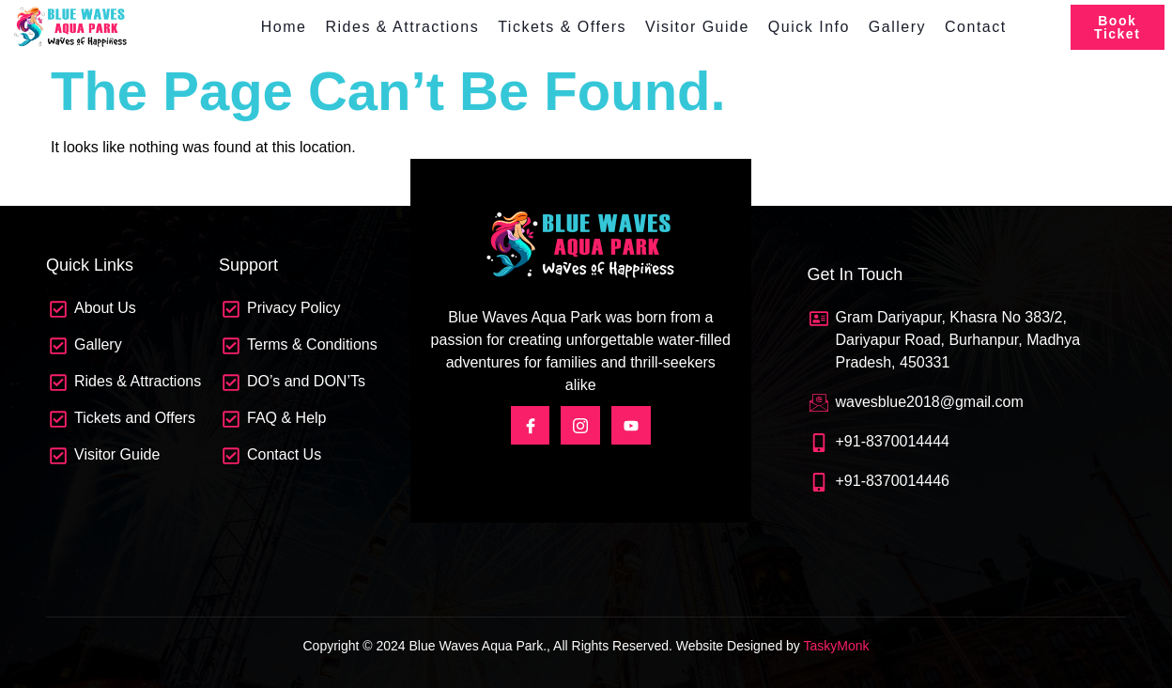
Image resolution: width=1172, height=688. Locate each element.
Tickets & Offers (562, 27)
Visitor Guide (697, 27)
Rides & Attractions (402, 27)
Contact (976, 27)
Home (284, 27)
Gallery (897, 27)
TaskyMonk (836, 645)
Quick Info (809, 27)
